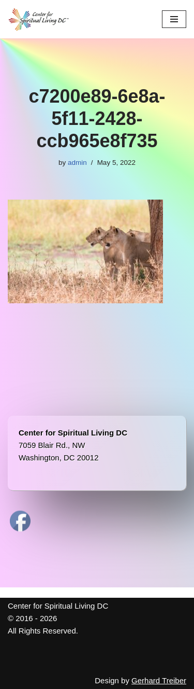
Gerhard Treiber (158, 680)
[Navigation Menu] (174, 19)
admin (77, 162)
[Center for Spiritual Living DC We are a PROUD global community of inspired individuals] (39, 19)
